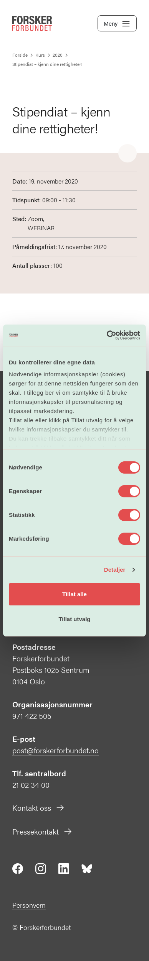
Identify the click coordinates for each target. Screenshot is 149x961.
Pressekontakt (42, 831)
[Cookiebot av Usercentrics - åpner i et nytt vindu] (107, 335)
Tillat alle (74, 594)
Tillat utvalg (74, 619)
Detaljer (115, 569)
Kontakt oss (38, 807)
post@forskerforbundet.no (55, 750)
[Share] (127, 153)
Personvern (29, 905)
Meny (117, 23)
